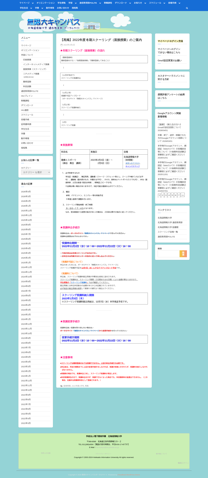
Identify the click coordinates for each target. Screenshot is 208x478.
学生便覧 (62, 3)
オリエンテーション (46, 3)
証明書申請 (26, 124)
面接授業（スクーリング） (35, 69)
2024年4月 (26, 305)
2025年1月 (26, 262)
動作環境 (50, 8)
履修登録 (27, 82)
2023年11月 (26, 329)
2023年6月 (26, 352)
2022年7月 (26, 404)
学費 (37, 8)
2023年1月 (26, 376)
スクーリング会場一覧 (168, 232)
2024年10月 (26, 277)
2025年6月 (26, 239)
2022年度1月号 (78, 386)
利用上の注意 (46, 453)
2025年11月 (26, 215)
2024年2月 (26, 314)
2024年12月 (26, 267)
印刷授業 (27, 60)
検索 (160, 249)
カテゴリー (26, 168)
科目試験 (27, 86)
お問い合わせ (63, 8)
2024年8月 (26, 286)
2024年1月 (26, 319)
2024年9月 (26, 281)
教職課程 (108, 3)
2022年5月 (26, 414)
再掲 (86, 386)
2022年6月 (26, 409)
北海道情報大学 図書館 (168, 227)
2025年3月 (26, 253)
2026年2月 (26, 201)
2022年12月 (26, 381)
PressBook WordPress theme (129, 475)
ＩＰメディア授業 (31, 74)
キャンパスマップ (132, 166)
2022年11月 (26, 385)
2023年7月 (26, 347)
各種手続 (172, 3)
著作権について (161, 454)
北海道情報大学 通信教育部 (170, 222)
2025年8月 (26, 229)
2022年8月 (26, 399)
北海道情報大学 (165, 218)
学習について (27, 55)
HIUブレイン (27, 96)
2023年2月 (26, 371)
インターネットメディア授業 (36, 64)
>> (182, 195)
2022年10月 (26, 390)
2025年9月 (26, 225)
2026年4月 (26, 191)
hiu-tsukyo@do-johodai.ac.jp (107, 447)
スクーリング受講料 (79, 283)
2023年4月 (26, 362)
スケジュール (155, 3)
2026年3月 (26, 196)
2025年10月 (26, 220)
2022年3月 (26, 423)
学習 (70, 3)
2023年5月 (26, 357)
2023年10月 (26, 333)
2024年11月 (26, 272)
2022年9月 (26, 395)
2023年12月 (26, 324)
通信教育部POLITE (88, 3)
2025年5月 (26, 243)
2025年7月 (26, 234)
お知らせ (138, 3)
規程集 (75, 8)
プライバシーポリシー (103, 454)
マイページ (25, 3)
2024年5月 (26, 300)
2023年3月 (26, 366)
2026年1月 (26, 206)
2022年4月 (26, 418)
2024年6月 (26, 295)
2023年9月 (26, 338)
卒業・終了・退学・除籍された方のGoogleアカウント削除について (172, 138)
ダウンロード (121, 3)
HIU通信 (25, 110)
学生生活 (24, 8)
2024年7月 (26, 291)
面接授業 (67, 386)
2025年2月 (26, 258)
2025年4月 (26, 248)
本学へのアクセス (132, 163)
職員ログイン (183, 463)
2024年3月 (26, 310)
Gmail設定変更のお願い (170, 60)
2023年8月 (26, 343)
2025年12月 (26, 210)
